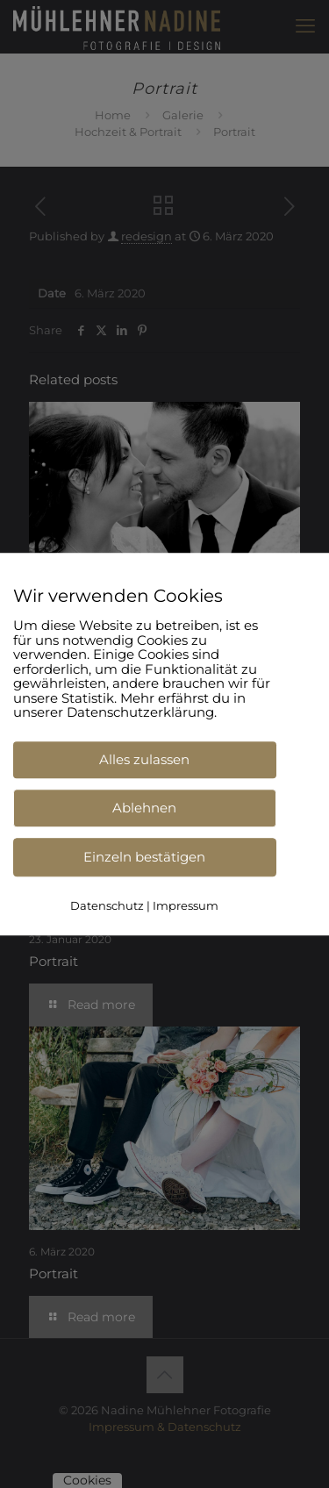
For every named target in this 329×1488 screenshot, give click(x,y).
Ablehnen (144, 807)
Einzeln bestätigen (144, 856)
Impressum (185, 905)
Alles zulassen (144, 759)
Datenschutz (107, 905)
